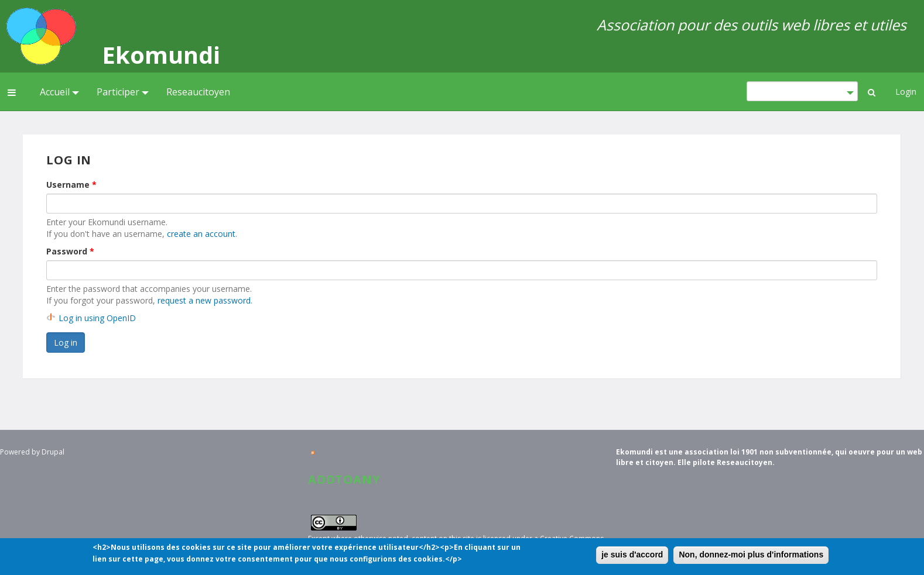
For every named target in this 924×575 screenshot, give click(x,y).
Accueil (59, 91)
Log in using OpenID (97, 317)
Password (70, 251)
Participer (123, 91)
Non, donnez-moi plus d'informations (751, 556)
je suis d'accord (632, 556)
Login (905, 91)
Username (71, 184)
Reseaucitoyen (198, 91)
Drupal (53, 452)
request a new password (204, 300)
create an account (201, 233)
